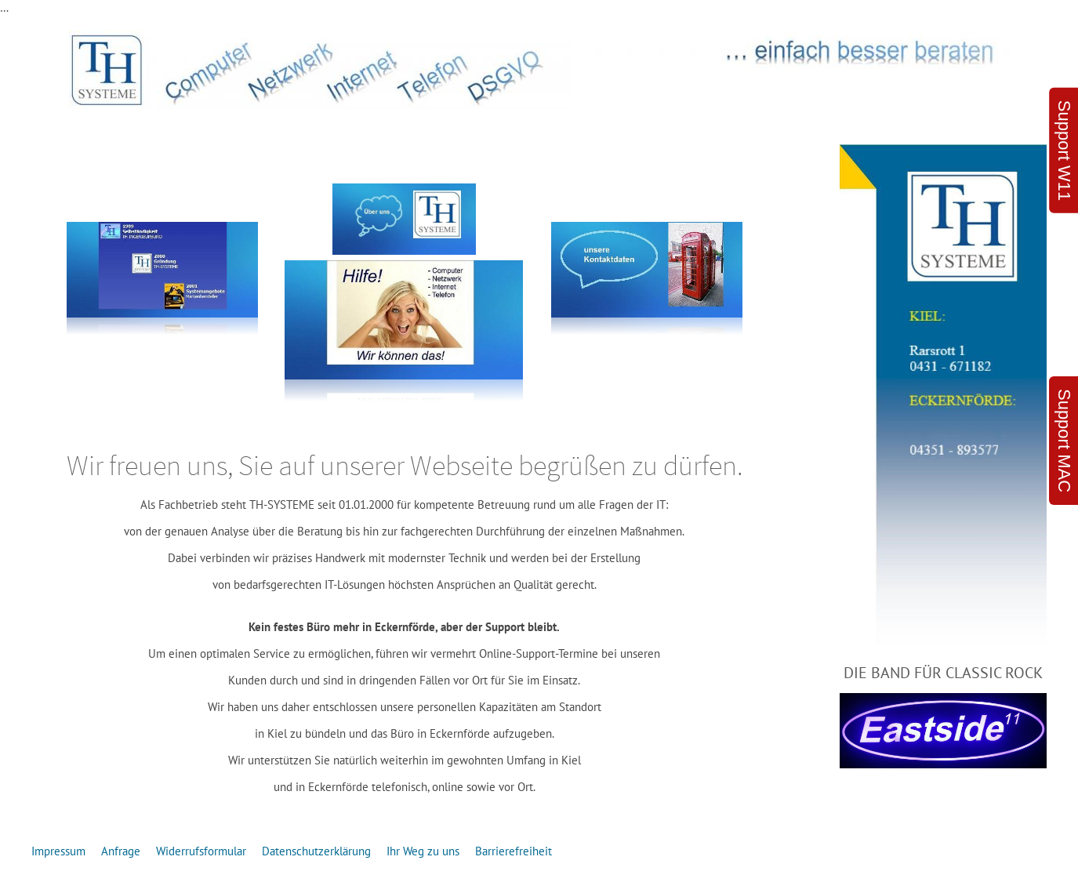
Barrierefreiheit (513, 851)
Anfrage (120, 851)
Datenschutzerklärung (316, 851)
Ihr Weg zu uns (423, 851)
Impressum (58, 851)
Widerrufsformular (201, 851)
